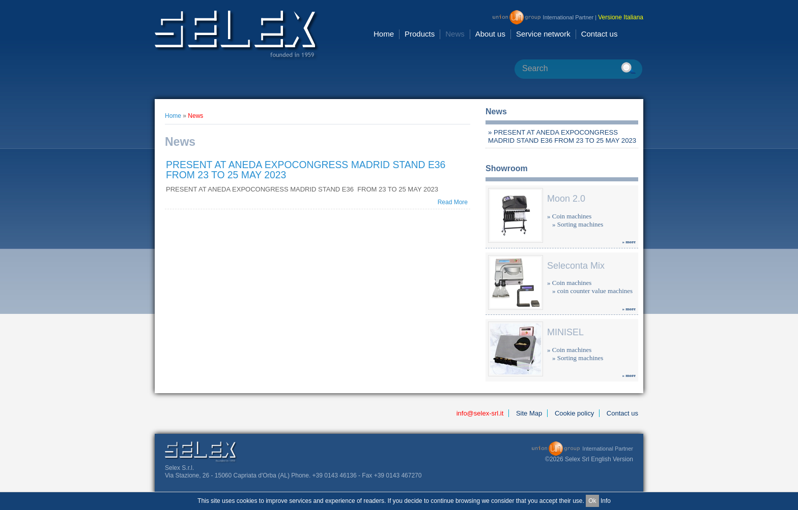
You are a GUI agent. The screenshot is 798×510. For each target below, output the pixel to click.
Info (606, 500)
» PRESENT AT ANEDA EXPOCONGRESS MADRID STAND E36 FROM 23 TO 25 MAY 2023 (562, 137)
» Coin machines (569, 216)
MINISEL (565, 332)
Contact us (599, 33)
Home (384, 33)
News (455, 33)
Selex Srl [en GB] (237, 35)
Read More (453, 202)
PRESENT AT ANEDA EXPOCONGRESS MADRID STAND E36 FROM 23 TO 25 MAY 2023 (305, 169)
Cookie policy (574, 413)
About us (490, 33)
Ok (592, 500)
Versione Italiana (620, 17)
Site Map (529, 413)
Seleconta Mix (576, 266)
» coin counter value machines (592, 291)
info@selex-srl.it (480, 413)
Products (420, 33)
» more (629, 241)
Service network (543, 33)
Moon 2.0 (566, 199)
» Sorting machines (577, 224)
